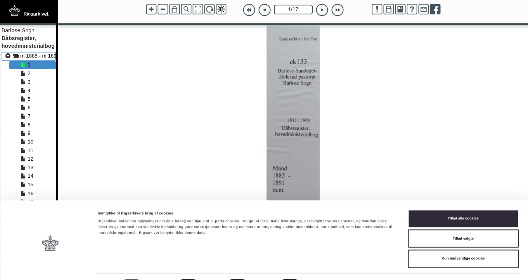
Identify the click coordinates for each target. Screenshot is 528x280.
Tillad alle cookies (463, 198)
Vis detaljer (320, 267)
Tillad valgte (463, 218)
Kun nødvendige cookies (463, 238)
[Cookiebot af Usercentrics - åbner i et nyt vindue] (50, 267)
